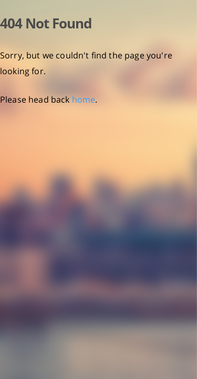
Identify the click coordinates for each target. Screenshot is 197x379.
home (84, 99)
